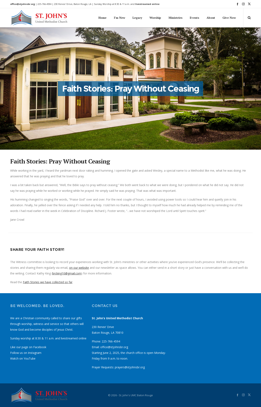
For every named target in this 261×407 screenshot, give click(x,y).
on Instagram (32, 353)
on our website (79, 268)
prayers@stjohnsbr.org (130, 367)
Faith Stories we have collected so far (47, 282)
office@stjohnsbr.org (22, 3)
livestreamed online (147, 3)
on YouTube (27, 358)
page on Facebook (34, 347)
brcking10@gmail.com (66, 273)
